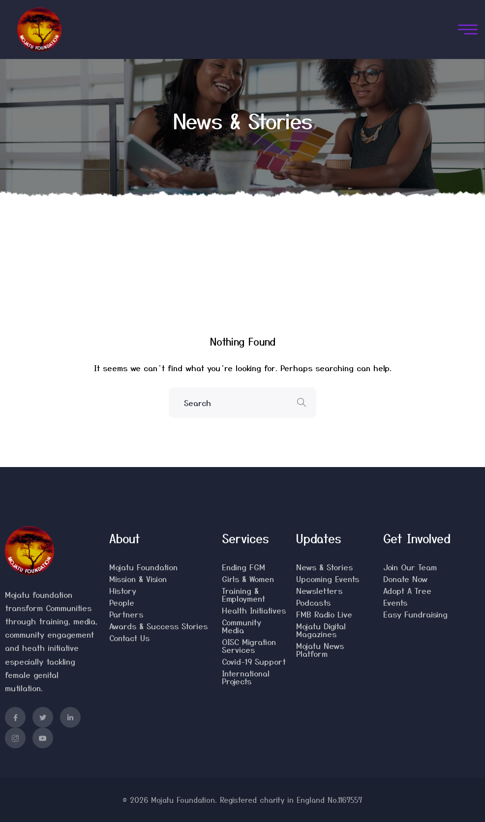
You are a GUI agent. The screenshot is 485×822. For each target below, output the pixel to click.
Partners (126, 614)
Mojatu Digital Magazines (321, 630)
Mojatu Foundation (143, 567)
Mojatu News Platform (320, 649)
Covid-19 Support (254, 661)
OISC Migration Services (249, 645)
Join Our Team (410, 567)
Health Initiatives (254, 610)
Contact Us (129, 638)
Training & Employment (243, 594)
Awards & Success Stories (158, 626)
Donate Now (405, 579)
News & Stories (324, 567)
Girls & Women (248, 579)
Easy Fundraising (415, 614)
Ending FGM (243, 567)
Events (395, 602)
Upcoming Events (327, 579)
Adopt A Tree (407, 590)
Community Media (241, 626)
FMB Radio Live (324, 614)
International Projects (246, 677)
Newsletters (319, 590)
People (121, 602)
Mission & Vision (138, 579)
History (122, 590)
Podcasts (313, 602)
